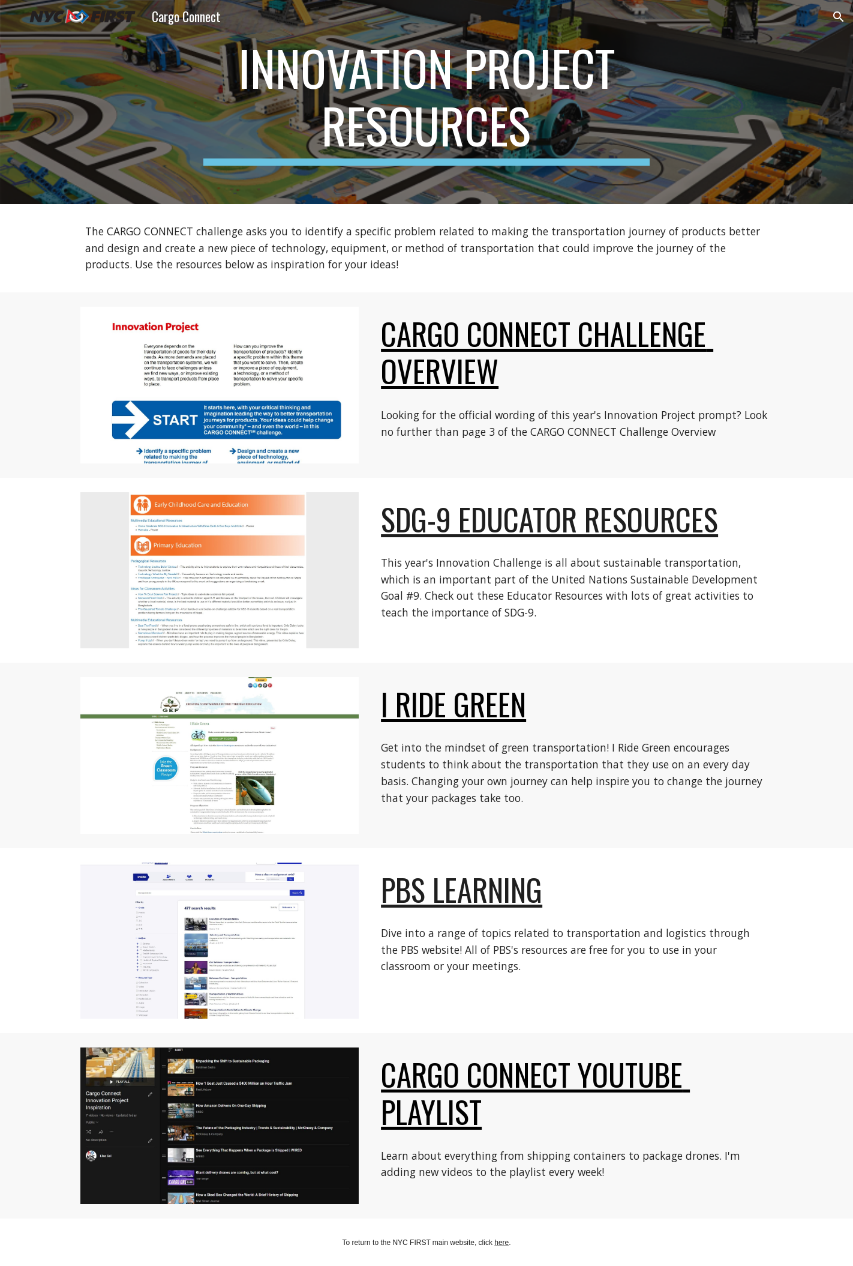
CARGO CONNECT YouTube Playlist (535, 1093)
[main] (426, 102)
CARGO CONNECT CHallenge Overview (547, 352)
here (501, 1242)
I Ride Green (453, 703)
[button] (838, 16)
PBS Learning (461, 889)
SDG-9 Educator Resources (549, 518)
